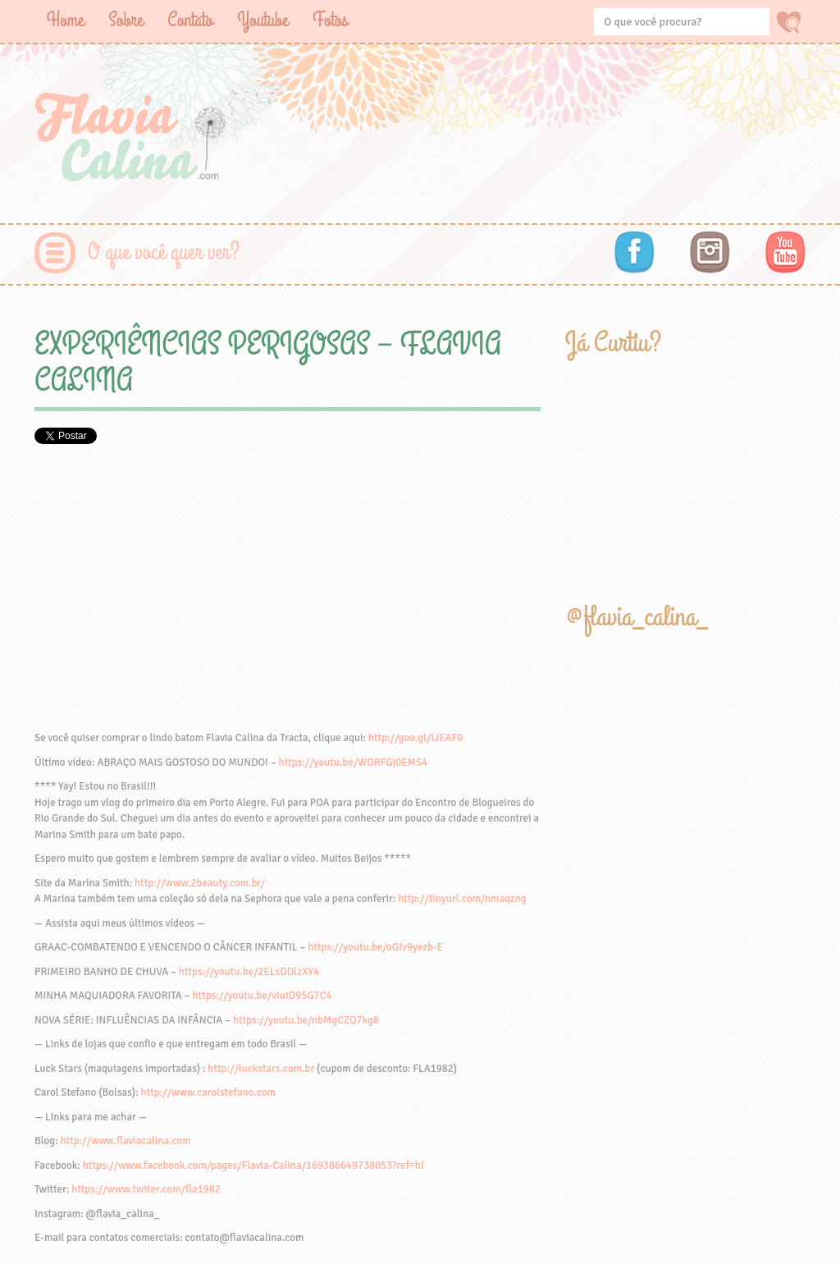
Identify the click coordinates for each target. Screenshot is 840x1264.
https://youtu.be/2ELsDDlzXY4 (249, 971)
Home (65, 20)
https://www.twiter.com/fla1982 (146, 1189)
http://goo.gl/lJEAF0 (415, 737)
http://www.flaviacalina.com (126, 1140)
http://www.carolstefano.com (208, 1092)
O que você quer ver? (164, 252)
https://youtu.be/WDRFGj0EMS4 (353, 762)
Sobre (125, 20)
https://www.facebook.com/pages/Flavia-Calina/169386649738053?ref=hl (253, 1165)
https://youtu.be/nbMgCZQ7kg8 (306, 1020)
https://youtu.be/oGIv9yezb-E (375, 947)
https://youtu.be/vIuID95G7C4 (261, 995)
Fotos (330, 20)
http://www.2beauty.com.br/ (200, 883)
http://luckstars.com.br (261, 1068)
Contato (189, 20)
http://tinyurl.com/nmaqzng (462, 898)
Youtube (262, 20)
